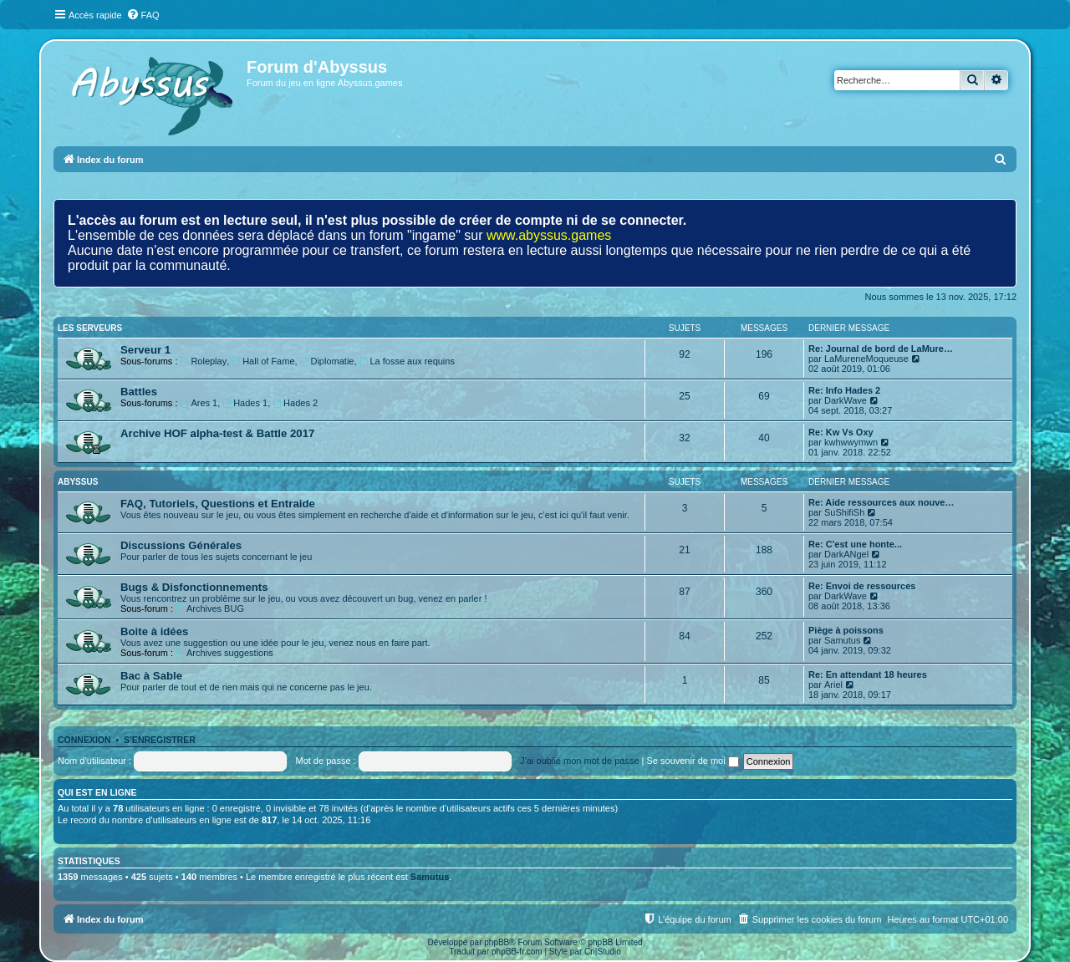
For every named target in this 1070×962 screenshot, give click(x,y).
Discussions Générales (181, 545)
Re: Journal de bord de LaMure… (880, 349)
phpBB (496, 942)
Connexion (84, 740)
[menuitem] (143, 15)
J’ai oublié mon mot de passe (579, 761)
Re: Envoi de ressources (861, 586)
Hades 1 (245, 403)
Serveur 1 (145, 350)
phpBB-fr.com (517, 951)
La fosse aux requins (407, 361)
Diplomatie (327, 361)
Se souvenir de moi (693, 761)
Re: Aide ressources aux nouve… (881, 502)
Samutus (842, 640)
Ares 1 (199, 403)
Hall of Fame (263, 361)
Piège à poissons (846, 630)
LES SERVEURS (90, 328)
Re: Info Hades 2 (844, 390)
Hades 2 (295, 403)
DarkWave (845, 400)
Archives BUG (210, 608)
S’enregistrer (160, 740)
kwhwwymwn (851, 442)
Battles (138, 391)
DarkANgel (846, 554)
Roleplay (204, 361)
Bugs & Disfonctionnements (194, 587)
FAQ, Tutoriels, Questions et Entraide (217, 503)
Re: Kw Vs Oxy (841, 432)
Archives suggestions (224, 653)
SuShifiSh (844, 512)
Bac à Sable (151, 675)
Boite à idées (154, 631)
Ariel (833, 685)
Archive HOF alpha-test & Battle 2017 (217, 433)
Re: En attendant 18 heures (867, 674)
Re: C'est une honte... (855, 544)
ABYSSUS (78, 481)
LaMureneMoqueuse (866, 359)
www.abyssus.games (549, 235)
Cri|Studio (602, 951)
